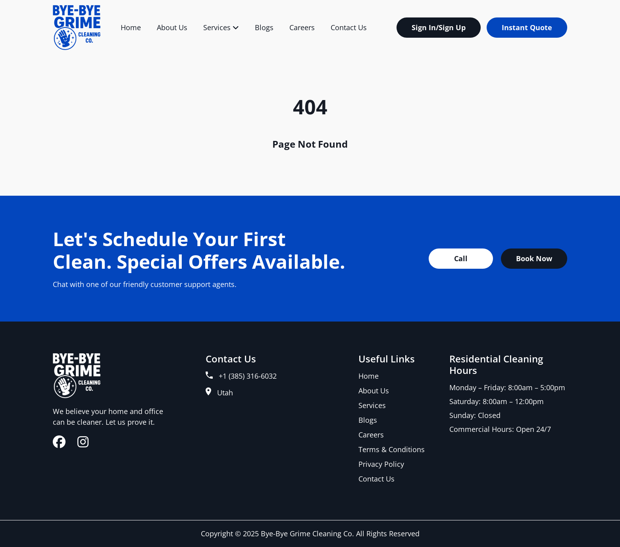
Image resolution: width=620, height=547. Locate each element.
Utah (219, 392)
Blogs (264, 27)
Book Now (534, 258)
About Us (172, 27)
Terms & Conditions (391, 449)
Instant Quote (527, 27)
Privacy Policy (381, 464)
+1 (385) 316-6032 (241, 376)
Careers (302, 27)
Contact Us (349, 27)
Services (221, 27)
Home (131, 27)
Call (461, 258)
